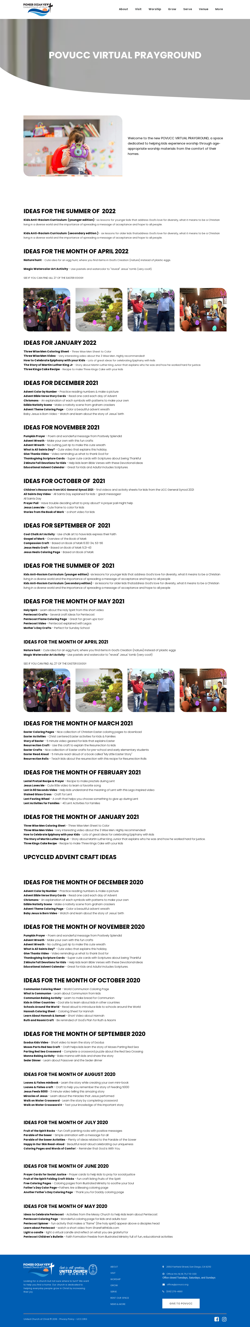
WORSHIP (115, 1279)
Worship (155, 9)
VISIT (113, 1273)
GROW (114, 1285)
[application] (72, 867)
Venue (203, 9)
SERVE (113, 1291)
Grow (172, 9)
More (219, 9)
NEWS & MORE (118, 1304)
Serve (187, 9)
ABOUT (114, 1266)
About (123, 9)
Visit (138, 9)
